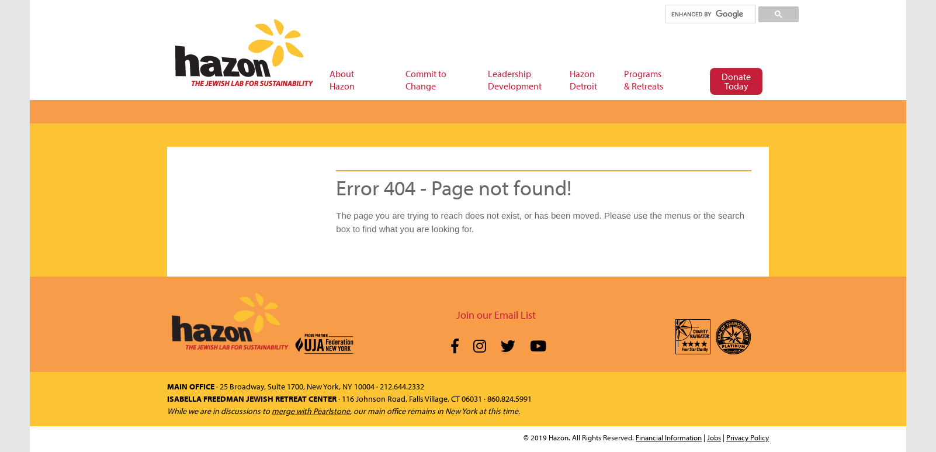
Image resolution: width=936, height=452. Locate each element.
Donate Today (736, 81)
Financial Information (669, 437)
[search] (710, 14)
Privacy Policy (747, 437)
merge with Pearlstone (311, 411)
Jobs (714, 437)
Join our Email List (496, 315)
